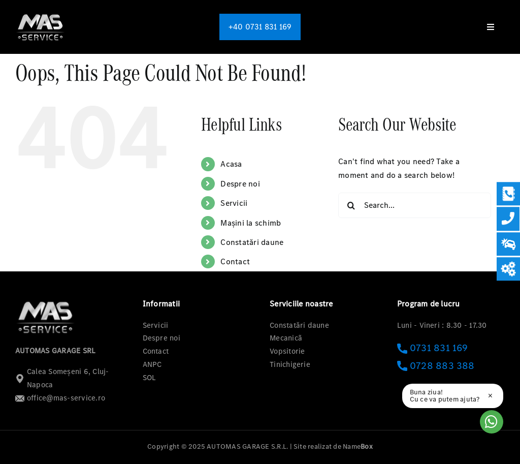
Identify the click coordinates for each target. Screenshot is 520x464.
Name (358, 446)
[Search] (351, 205)
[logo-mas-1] (40, 14)
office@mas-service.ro (60, 398)
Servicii (233, 203)
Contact (235, 261)
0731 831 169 (432, 348)
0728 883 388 (436, 366)
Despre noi (239, 183)
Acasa (231, 164)
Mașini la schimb (250, 223)
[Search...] (414, 205)
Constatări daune (251, 242)
